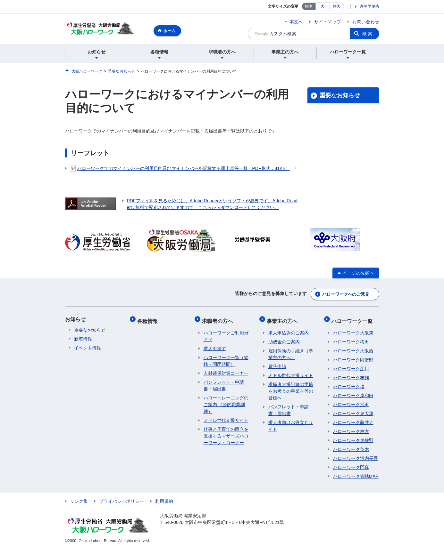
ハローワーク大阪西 (353, 347)
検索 (367, 33)
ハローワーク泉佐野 (353, 437)
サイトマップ (327, 22)
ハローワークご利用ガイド (226, 333)
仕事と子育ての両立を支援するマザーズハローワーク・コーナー (226, 432)
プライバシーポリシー (121, 498)
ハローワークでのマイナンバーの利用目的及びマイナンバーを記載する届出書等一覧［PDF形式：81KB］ (183, 169)
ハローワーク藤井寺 (353, 419)
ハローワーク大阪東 (353, 329)
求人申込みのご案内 (288, 329)
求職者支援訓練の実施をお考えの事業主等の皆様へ (290, 388)
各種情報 (149, 319)
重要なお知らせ (340, 96)
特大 (336, 6)
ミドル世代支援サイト (226, 417)
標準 (309, 6)
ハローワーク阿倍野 (353, 356)
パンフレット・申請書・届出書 (224, 382)
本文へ (296, 22)
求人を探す (215, 345)
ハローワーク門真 (351, 464)
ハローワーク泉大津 (353, 410)
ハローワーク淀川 (351, 365)
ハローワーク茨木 (351, 446)
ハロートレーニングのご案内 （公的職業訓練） (226, 401)
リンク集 (79, 498)
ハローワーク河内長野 (355, 455)
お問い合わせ (365, 22)
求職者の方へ (219, 319)
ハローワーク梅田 (351, 338)
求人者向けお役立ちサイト (290, 423)
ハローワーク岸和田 (353, 392)
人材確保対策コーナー (226, 370)
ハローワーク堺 (348, 383)
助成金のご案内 (284, 338)
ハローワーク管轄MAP (356, 473)
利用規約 (164, 498)
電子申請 (277, 363)
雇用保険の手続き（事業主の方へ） (290, 351)
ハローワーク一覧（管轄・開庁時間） (226, 358)
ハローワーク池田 (351, 401)
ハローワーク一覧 (353, 319)
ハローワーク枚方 (351, 428)
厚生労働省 (369, 6)
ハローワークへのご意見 (345, 293)
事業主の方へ (283, 319)
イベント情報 (87, 347)
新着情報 (83, 338)
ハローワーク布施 (351, 374)
